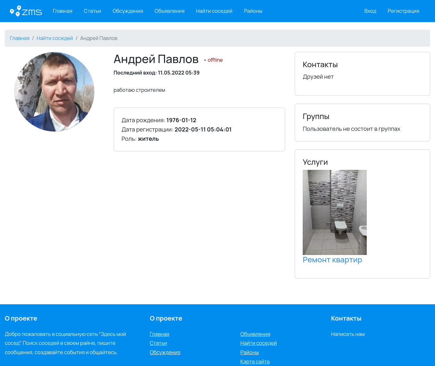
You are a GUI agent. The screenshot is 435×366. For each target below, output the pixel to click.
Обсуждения (128, 10)
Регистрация (404, 10)
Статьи (92, 10)
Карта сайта (255, 361)
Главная (62, 10)
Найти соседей (214, 10)
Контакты (346, 318)
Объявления (170, 10)
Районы (253, 10)
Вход (370, 10)
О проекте (166, 318)
